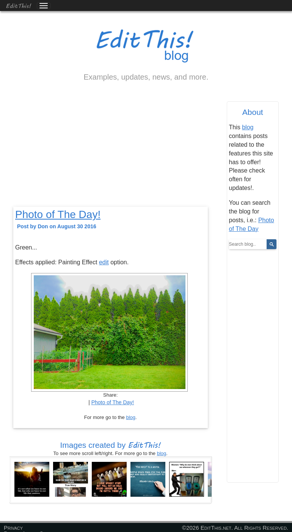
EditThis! (18, 5)
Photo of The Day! (57, 214)
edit (104, 262)
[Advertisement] (110, 150)
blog (130, 417)
